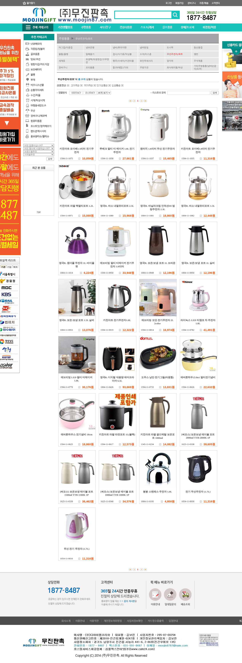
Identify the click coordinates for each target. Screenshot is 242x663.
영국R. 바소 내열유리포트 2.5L (117, 205)
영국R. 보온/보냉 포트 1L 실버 (198, 263)
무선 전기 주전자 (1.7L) (76, 548)
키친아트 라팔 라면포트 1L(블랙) (117, 434)
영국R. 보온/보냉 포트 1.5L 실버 (76, 320)
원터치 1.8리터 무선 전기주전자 (157, 148)
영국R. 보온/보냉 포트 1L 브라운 (157, 263)
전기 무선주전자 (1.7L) (197, 491)
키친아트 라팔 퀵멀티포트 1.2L (76, 205)
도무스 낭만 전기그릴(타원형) (157, 377)
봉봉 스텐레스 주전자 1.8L (157, 491)
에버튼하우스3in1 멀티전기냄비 (198, 377)
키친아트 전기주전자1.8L (117, 320)
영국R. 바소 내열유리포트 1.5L (198, 205)
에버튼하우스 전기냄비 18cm (76, 434)
